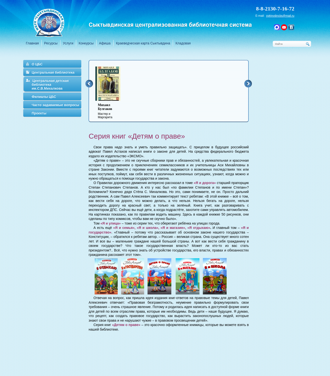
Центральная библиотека (53, 72)
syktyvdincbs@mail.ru (280, 15)
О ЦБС (37, 64)
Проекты (39, 113)
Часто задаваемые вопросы (55, 105)
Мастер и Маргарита (111, 111)
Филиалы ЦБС (44, 97)
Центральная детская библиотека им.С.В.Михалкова (50, 84)
